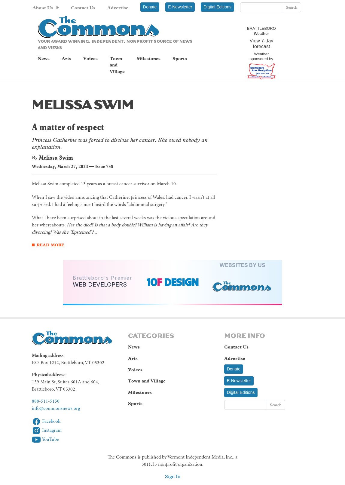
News (44, 58)
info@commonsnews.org (56, 408)
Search (291, 7)
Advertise (117, 8)
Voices (90, 58)
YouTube (45, 439)
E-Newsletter (180, 7)
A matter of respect (68, 127)
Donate (150, 7)
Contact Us (83, 8)
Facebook (46, 421)
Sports (179, 58)
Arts (66, 58)
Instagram (47, 430)
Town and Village (117, 65)
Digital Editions (217, 7)
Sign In (172, 476)
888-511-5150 (46, 401)
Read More (50, 245)
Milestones (148, 58)
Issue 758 (104, 166)
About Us (42, 8)
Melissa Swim (56, 157)
